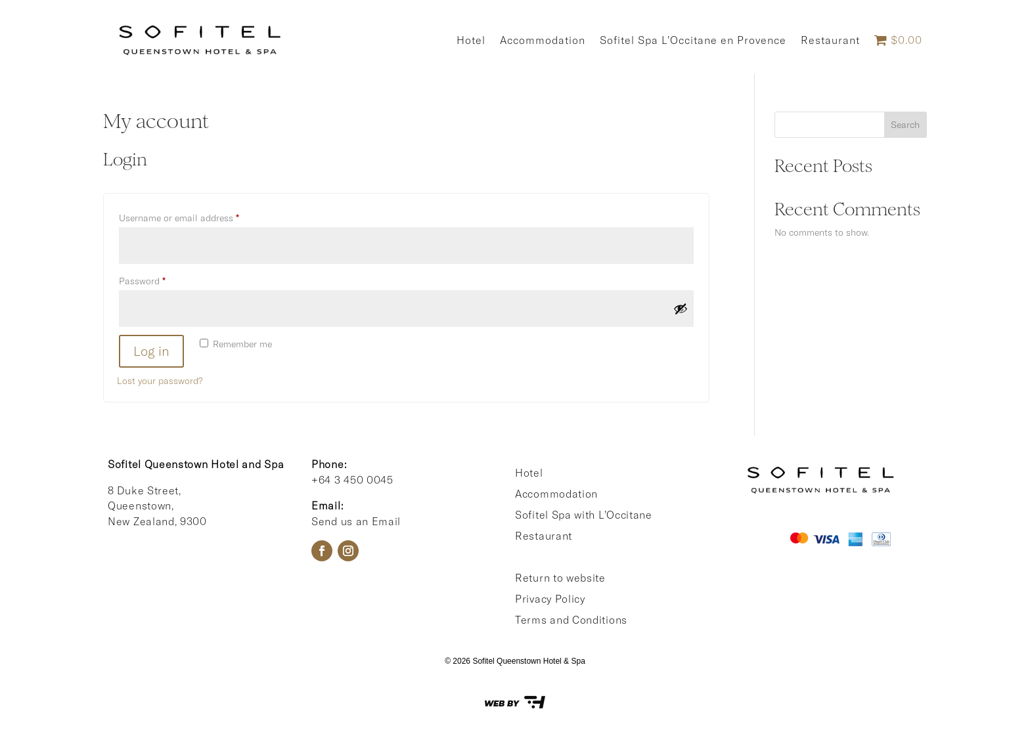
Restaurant (830, 40)
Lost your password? (159, 381)
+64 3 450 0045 (352, 479)
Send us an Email (356, 521)
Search (905, 125)
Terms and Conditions (571, 619)
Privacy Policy (550, 598)
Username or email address (197, 216)
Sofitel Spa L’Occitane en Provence (693, 40)
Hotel (471, 40)
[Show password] (680, 308)
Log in (151, 351)
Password (160, 279)
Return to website (560, 577)
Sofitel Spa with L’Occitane (583, 514)
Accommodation (542, 40)
